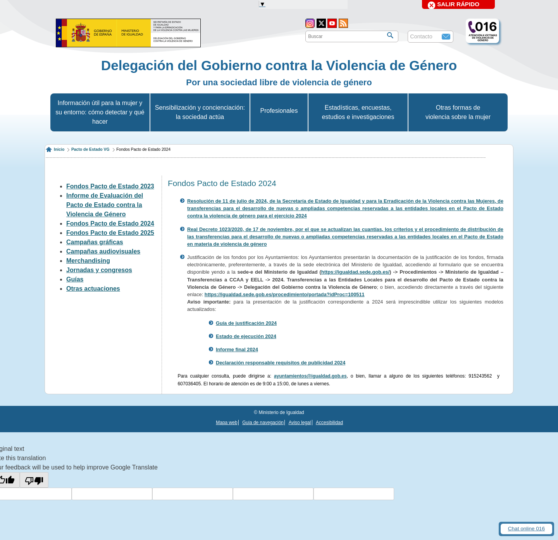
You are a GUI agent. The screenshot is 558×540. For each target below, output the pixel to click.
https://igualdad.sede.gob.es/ (355, 272)
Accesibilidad (329, 422)
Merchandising (88, 260)
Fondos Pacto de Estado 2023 (110, 186)
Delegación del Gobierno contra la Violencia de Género (279, 65)
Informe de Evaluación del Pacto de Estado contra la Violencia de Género (104, 204)
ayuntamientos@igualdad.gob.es (310, 376)
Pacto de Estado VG (90, 149)
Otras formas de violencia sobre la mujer (458, 112)
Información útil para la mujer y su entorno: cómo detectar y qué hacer (99, 112)
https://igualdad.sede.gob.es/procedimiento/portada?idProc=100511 (285, 294)
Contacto (421, 36)
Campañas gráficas (94, 242)
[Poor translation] (34, 480)
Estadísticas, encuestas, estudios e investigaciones (358, 112)
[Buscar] (390, 35)
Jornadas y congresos (99, 270)
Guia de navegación (263, 422)
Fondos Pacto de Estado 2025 (110, 232)
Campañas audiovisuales (103, 251)
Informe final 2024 (237, 349)
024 (302, 216)
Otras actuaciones (93, 288)
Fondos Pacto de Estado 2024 (110, 223)
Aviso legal (300, 422)
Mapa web (226, 422)
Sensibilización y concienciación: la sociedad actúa (200, 112)
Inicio (59, 149)
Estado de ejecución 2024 (246, 336)
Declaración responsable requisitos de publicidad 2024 (280, 363)
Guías (74, 279)
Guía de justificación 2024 (246, 323)
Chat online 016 (526, 528)
